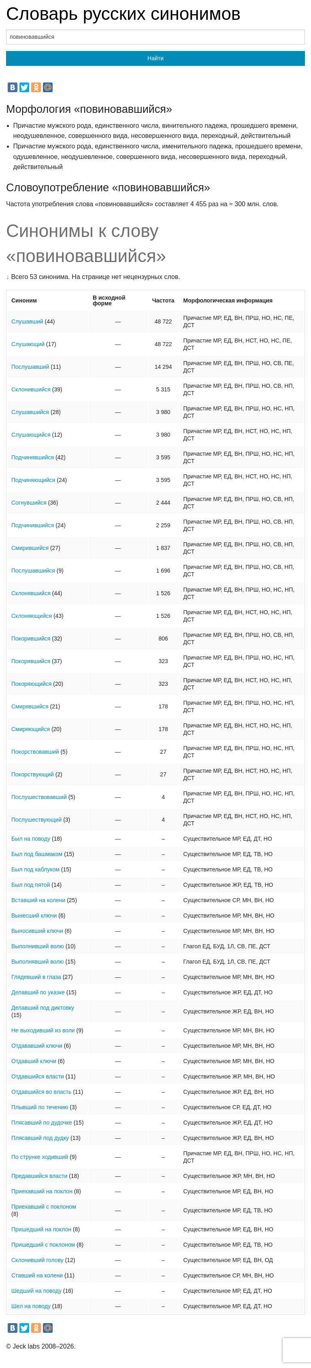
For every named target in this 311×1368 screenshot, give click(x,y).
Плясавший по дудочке (41, 1122)
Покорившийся (30, 638)
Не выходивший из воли (43, 1030)
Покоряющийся (31, 684)
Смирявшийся (30, 706)
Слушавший (27, 321)
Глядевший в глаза (36, 977)
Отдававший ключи (36, 1045)
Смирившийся (30, 548)
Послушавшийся (33, 570)
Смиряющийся (30, 729)
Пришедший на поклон (41, 1229)
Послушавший (30, 367)
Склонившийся (31, 389)
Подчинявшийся (32, 457)
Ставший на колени (37, 1275)
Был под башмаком (36, 854)
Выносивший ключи (37, 931)
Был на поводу (30, 838)
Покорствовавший (35, 751)
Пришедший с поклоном (43, 1244)
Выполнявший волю (37, 961)
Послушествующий (36, 819)
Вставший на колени (38, 900)
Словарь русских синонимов (123, 13)
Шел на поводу (31, 1306)
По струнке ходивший (39, 1157)
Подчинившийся (32, 525)
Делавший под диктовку (42, 1007)
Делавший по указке (38, 992)
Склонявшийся (31, 593)
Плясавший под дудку (40, 1138)
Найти (155, 58)
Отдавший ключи (33, 1061)
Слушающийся (31, 434)
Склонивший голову (37, 1260)
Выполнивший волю (37, 946)
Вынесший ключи (34, 915)
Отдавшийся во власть (41, 1092)
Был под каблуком (35, 869)
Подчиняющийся (33, 480)
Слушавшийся (30, 412)
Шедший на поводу (36, 1291)
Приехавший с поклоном (43, 1206)
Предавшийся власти (39, 1176)
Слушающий (28, 344)
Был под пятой (30, 885)
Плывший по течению (39, 1107)
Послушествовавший (39, 797)
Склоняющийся (31, 616)
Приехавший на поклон (41, 1191)
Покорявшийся (30, 661)
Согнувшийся (29, 502)
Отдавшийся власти (37, 1076)
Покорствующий (32, 774)
